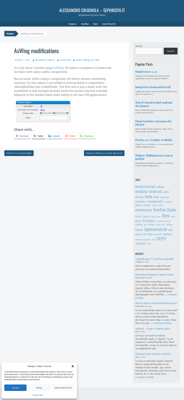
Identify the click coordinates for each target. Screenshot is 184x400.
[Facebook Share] (22, 136)
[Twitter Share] (38, 136)
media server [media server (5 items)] (160, 225)
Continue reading (162, 322)
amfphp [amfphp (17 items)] (141, 191)
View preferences (63, 387)
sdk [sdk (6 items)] (153, 239)
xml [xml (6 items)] (149, 244)
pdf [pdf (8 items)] (144, 234)
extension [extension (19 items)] (143, 209)
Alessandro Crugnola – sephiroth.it (92, 10)
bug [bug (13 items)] (156, 197)
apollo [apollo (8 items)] (166, 191)
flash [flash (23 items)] (171, 209)
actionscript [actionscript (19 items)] (145, 186)
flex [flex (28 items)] (165, 215)
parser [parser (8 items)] (138, 234)
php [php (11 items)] (150, 234)
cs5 (92, 59)
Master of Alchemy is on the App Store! (104, 153)
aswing (86, 59)
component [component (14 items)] (155, 201)
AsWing (58, 68)
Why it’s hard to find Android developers (156, 303)
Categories (72, 23)
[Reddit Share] (70, 136)
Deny (39, 387)
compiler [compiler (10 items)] (140, 201)
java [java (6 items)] (145, 224)
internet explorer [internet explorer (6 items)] (163, 221)
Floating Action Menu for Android (152, 353)
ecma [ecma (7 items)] (154, 205)
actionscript (65, 59)
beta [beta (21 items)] (148, 196)
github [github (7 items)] (138, 221)
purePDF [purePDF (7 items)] (158, 234)
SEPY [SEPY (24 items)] (162, 238)
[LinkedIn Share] (54, 136)
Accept (15, 387)
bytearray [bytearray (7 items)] (164, 197)
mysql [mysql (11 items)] (139, 229)
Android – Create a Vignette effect (152, 328)
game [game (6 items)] (173, 216)
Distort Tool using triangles (19, 153)
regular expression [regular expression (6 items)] (143, 239)
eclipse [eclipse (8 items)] (147, 205)
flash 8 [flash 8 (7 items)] (138, 216)
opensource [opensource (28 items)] (155, 229)
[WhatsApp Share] (86, 136)
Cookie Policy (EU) (108, 23)
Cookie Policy (37, 395)
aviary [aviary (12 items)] (139, 197)
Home (10, 33)
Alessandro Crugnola (44, 59)
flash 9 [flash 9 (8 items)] (146, 216)
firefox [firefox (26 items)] (159, 209)
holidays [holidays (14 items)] (149, 221)
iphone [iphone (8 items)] (139, 224)
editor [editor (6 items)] (160, 205)
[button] (72, 366)
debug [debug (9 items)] (138, 205)
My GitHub (85, 23)
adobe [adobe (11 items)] (160, 187)
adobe (79, 59)
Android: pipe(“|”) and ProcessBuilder (154, 258)
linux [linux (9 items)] (152, 224)
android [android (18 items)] (155, 191)
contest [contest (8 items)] (168, 201)
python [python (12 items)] (167, 234)
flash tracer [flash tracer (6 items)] (156, 216)
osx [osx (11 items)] (170, 229)
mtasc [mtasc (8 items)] (169, 224)
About (95, 23)
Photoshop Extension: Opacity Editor (154, 274)
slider (97, 59)
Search (138, 45)
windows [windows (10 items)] (140, 243)
